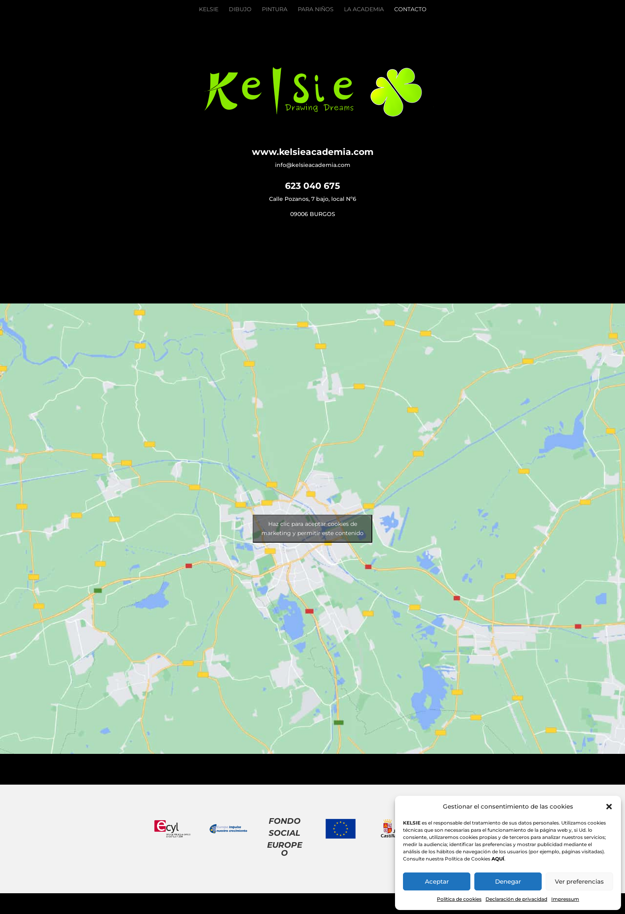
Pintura (274, 9)
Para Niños (316, 9)
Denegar (508, 881)
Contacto (410, 9)
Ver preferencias (579, 881)
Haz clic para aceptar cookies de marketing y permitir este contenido (312, 528)
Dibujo (240, 9)
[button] (609, 807)
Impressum (565, 899)
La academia (364, 9)
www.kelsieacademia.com (312, 152)
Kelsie (208, 9)
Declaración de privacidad (516, 899)
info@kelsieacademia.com (312, 165)
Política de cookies (459, 899)
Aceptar (437, 881)
